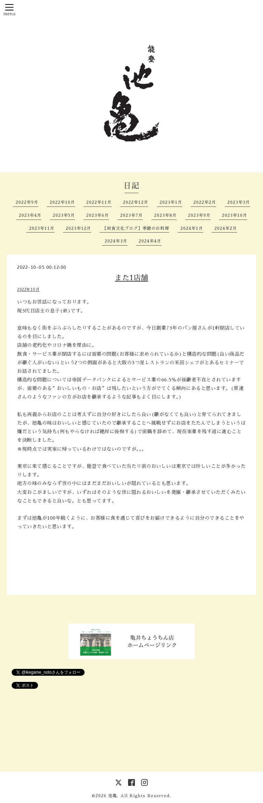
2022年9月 (27, 202)
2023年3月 (238, 202)
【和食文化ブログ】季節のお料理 (135, 228)
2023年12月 (78, 228)
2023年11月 (41, 228)
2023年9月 (199, 215)
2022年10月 (62, 202)
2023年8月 (165, 215)
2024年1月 (191, 228)
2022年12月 (135, 202)
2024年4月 (150, 241)
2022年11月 (99, 202)
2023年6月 (97, 215)
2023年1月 (171, 202)
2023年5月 (64, 215)
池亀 (112, 796)
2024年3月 (116, 241)
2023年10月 (234, 215)
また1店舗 (131, 277)
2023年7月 (131, 215)
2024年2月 (225, 228)
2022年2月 (204, 202)
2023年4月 (30, 215)
